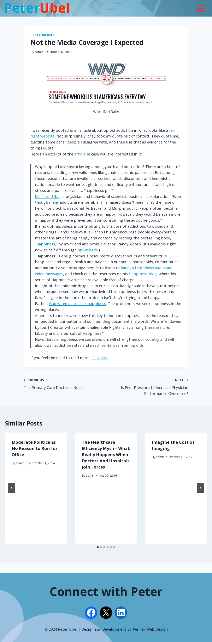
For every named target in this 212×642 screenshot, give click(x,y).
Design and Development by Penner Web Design (124, 629)
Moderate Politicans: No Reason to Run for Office (35, 448)
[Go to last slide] (11, 488)
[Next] (200, 488)
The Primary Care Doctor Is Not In (63, 383)
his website (88, 249)
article (80, 154)
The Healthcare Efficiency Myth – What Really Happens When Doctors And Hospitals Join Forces (106, 454)
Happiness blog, (143, 273)
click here (100, 357)
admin (39, 52)
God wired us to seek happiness (77, 303)
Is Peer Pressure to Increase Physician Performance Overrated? (149, 386)
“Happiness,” (46, 243)
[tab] (98, 547)
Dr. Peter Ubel (47, 196)
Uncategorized (42, 35)
